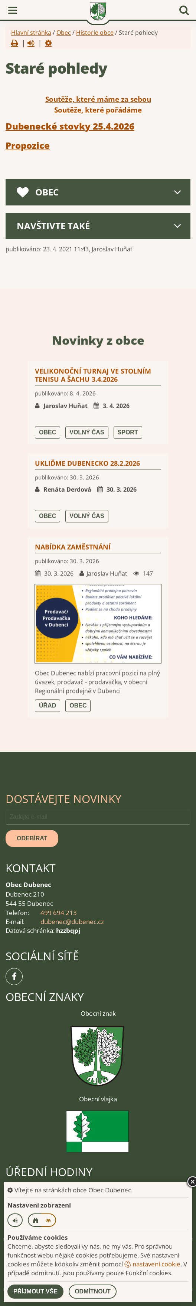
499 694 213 (58, 912)
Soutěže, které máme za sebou (98, 99)
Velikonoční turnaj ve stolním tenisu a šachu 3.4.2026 (93, 671)
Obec (63, 33)
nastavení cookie (152, 1264)
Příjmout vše (35, 1291)
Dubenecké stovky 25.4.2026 (70, 126)
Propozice (28, 145)
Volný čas (86, 729)
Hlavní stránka (31, 33)
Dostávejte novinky (63, 798)
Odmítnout (93, 1291)
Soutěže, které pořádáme (98, 110)
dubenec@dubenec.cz (72, 921)
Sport (128, 729)
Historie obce (95, 33)
